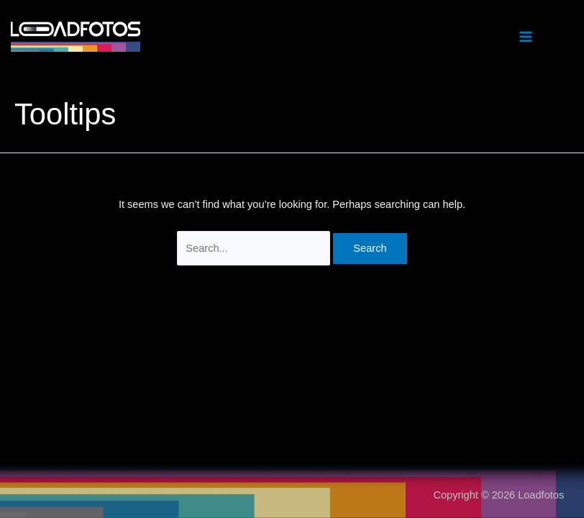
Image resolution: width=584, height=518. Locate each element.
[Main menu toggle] (526, 37)
